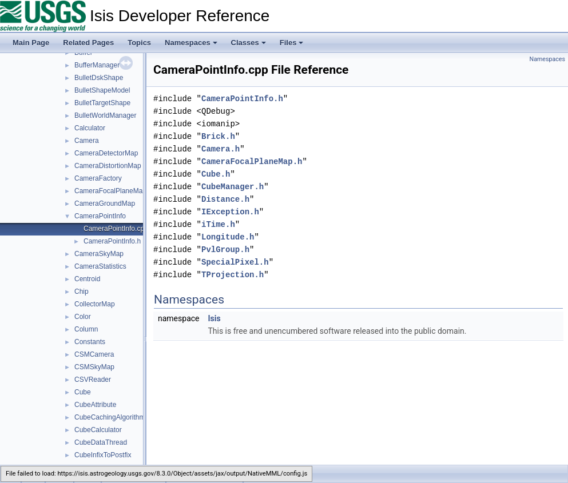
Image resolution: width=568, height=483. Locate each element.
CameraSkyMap (99, 254)
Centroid (87, 279)
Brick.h (218, 136)
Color (82, 317)
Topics (139, 42)
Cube (82, 392)
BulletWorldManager (105, 115)
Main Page (31, 42)
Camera (86, 141)
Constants (89, 342)
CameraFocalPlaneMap (110, 191)
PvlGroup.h (225, 249)
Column (86, 329)
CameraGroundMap (104, 203)
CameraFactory (98, 178)
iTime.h (218, 224)
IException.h (230, 211)
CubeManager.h (232, 186)
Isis (214, 318)
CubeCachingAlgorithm (109, 417)
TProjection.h (232, 274)
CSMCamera (94, 354)
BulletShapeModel (102, 90)
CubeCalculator (98, 430)
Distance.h (225, 199)
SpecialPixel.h (235, 262)
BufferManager (97, 65)
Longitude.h (227, 236)
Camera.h (220, 148)
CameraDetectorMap (106, 153)
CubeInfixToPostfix (102, 455)
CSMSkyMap (94, 367)
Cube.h (215, 174)
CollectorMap (94, 304)
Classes (248, 42)
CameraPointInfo (100, 216)
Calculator (89, 128)
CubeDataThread (100, 442)
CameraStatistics (100, 266)
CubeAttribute (95, 405)
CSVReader (92, 380)
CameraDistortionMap (107, 166)
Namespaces (191, 42)
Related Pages (88, 42)
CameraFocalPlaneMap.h (251, 161)
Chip (81, 292)
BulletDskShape (98, 78)
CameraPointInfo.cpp (116, 229)
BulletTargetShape (102, 103)
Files (292, 42)
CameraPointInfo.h (112, 241)
